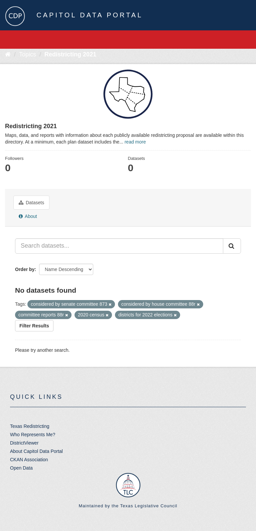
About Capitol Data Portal (36, 451)
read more (135, 142)
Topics (27, 54)
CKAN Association (29, 459)
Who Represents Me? (32, 434)
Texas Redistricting (29, 426)
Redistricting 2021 (70, 54)
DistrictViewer (24, 443)
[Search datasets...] (119, 246)
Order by (24, 269)
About (28, 216)
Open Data (21, 468)
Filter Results (34, 325)
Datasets (31, 202)
